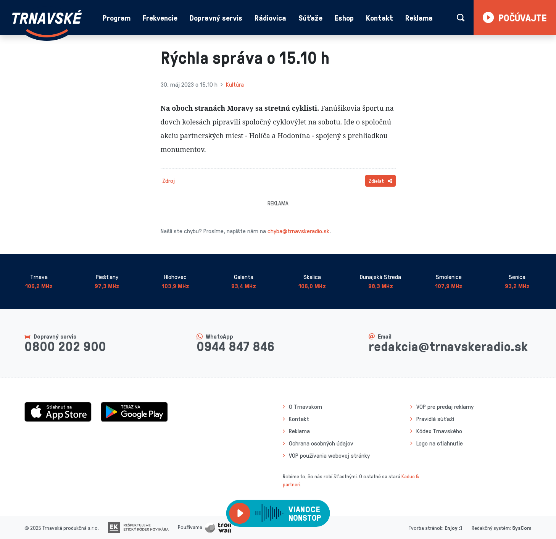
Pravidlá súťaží (435, 419)
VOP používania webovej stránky (329, 455)
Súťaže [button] (310, 17)
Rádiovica (270, 17)
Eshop (344, 17)
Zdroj (168, 180)
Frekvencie (160, 17)
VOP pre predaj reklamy (445, 406)
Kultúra (235, 84)
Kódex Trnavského (439, 431)
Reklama (419, 17)
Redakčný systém (491, 527)
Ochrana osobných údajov (321, 443)
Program (117, 17)
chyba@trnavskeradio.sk (298, 231)
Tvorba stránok (425, 527)
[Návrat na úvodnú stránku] (47, 23)
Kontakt (379, 17)
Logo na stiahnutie (439, 443)
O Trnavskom (305, 406)
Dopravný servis (216, 17)
